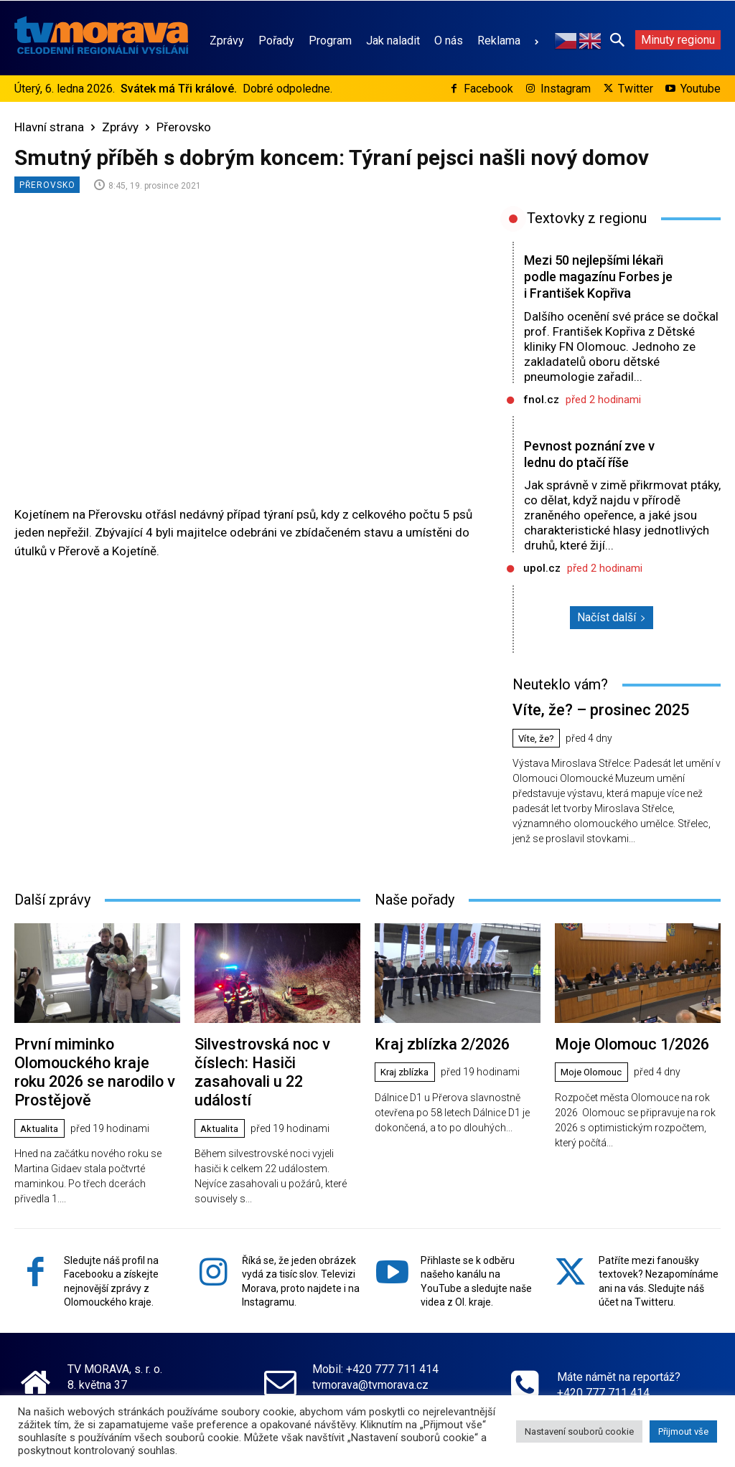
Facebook (488, 88)
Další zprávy (52, 913)
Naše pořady (414, 913)
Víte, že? (538, 752)
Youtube (700, 88)
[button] (617, 39)
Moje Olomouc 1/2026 (623, 1056)
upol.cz (542, 584)
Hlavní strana (49, 127)
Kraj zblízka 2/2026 (435, 1056)
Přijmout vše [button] (683, 1431)
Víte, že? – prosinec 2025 (591, 725)
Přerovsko (183, 127)
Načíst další (611, 634)
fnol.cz (541, 416)
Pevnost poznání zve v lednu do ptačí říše (592, 470)
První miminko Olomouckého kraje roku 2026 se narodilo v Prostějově (89, 1080)
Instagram (565, 88)
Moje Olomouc (594, 1083)
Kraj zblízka (407, 1083)
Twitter (635, 88)
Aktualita (41, 1132)
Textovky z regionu (587, 218)
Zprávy (120, 127)
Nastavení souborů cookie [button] (579, 1431)
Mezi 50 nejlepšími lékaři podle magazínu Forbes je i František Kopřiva (592, 284)
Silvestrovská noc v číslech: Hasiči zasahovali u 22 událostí (273, 1073)
